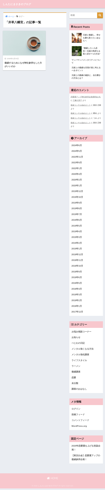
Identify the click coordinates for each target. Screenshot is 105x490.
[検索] (100, 15)
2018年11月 (77, 260)
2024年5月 (77, 151)
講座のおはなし (79, 390)
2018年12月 (77, 255)
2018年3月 (77, 295)
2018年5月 (77, 283)
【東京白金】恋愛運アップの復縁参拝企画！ (86, 459)
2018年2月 (77, 301)
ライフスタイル (79, 361)
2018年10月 (77, 266)
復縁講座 (76, 373)
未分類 (75, 384)
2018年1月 (77, 307)
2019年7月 (77, 214)
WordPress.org (79, 427)
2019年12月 (77, 191)
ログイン (76, 410)
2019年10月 (77, 197)
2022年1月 (77, 168)
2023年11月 (77, 156)
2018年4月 (77, 289)
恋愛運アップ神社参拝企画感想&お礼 (86, 97)
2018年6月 (77, 278)
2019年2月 (77, 243)
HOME (52, 479)
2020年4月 (77, 174)
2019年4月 (77, 232)
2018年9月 (77, 272)
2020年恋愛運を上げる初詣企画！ (86, 449)
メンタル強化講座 (80, 355)
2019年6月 (77, 220)
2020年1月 (77, 185)
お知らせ (76, 338)
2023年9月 (77, 162)
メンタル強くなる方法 (83, 350)
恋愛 (74, 379)
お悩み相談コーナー (81, 332)
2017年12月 (77, 312)
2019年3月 (77, 237)
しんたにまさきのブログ (20, 4)
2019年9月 (77, 203)
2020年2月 (77, 179)
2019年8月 (77, 208)
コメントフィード (80, 421)
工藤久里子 (77, 100)
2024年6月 (77, 145)
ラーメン (76, 367)
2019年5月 (77, 226)
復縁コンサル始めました (81, 105)
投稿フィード (78, 416)
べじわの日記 (78, 344)
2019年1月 (77, 249)
